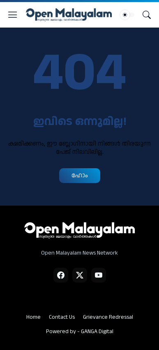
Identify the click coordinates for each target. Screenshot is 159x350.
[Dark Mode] (127, 15)
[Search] (146, 15)
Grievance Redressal (108, 317)
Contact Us (62, 317)
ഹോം (79, 175)
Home (33, 317)
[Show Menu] (12, 15)
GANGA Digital (97, 331)
